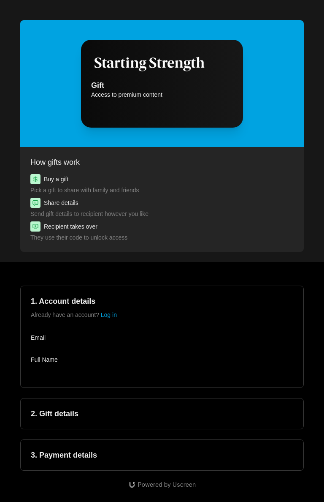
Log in (109, 314)
